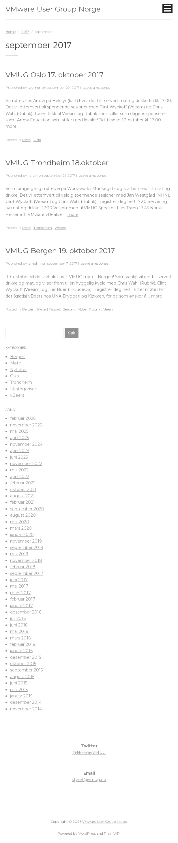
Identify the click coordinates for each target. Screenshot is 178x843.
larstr (33, 175)
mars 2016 (20, 638)
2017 (25, 31)
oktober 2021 (23, 489)
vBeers (60, 227)
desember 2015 (25, 657)
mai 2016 (19, 631)
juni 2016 (18, 625)
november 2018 (26, 560)
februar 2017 (22, 599)
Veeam (109, 309)
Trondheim (42, 227)
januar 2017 (21, 605)
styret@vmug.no (89, 779)
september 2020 (27, 508)
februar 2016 (22, 644)
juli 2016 (18, 618)
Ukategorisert (24, 389)
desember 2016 (25, 612)
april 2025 (19, 437)
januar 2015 (21, 696)
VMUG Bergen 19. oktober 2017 (60, 250)
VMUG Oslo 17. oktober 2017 (54, 74)
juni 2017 (19, 579)
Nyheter (18, 369)
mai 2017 (19, 586)
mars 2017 (20, 592)
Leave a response (96, 87)
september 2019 (26, 547)
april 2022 (19, 476)
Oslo (37, 140)
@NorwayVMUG (89, 752)
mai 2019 (19, 553)
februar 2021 (22, 502)
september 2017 (26, 573)
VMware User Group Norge (53, 9)
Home (10, 31)
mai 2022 (19, 470)
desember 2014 (26, 702)
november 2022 (26, 463)
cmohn (35, 263)
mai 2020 (19, 521)
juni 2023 (19, 457)
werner (34, 87)
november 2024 (26, 444)
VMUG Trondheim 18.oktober (56, 162)
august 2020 (23, 515)
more (10, 126)
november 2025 (26, 425)
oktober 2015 (23, 663)
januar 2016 (21, 650)
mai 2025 (19, 431)
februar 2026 (22, 418)
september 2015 (26, 670)
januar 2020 (22, 534)
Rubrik (94, 309)
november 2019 (26, 541)
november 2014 (26, 709)
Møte (26, 140)
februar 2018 (22, 566)
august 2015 (22, 676)
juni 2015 (18, 683)
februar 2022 (22, 483)
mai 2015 (19, 689)
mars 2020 (21, 528)
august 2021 (22, 495)
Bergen (28, 309)
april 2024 (19, 450)
